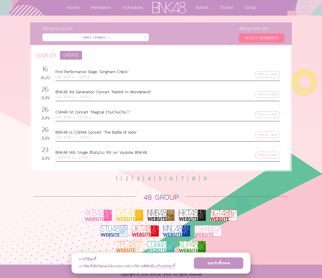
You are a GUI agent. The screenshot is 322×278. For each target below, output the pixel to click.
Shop (250, 7)
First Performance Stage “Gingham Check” (92, 71)
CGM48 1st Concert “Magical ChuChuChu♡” (93, 112)
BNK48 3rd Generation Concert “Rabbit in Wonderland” (103, 92)
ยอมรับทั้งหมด (219, 263)
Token (201, 7)
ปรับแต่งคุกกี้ (165, 266)
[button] (95, 37)
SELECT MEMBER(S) (262, 38)
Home (73, 7)
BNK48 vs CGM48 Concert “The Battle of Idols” (96, 132)
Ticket (226, 7)
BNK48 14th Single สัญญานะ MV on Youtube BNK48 (101, 152)
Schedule (132, 7)
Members (101, 7)
